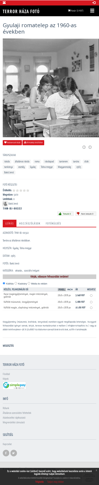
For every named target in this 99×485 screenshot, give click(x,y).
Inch (70, 289)
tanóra (76, 161)
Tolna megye (47, 167)
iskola (7, 161)
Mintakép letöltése (33, 142)
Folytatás (39, 482)
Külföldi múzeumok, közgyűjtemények (21, 302)
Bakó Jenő (9, 172)
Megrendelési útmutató (14, 422)
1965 (78, 167)
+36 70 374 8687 (27, 329)
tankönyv (8, 167)
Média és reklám (39, 283)
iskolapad (49, 161)
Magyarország (64, 167)
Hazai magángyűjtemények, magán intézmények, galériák (26, 295)
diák (86, 161)
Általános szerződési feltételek (17, 413)
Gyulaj (33, 167)
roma (37, 161)
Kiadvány (22, 283)
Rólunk (6, 408)
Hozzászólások (29, 223)
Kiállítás (10, 283)
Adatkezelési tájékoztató (14, 417)
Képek (6, 379)
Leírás (9, 223)
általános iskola (22, 161)
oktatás (18, 270)
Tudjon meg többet (55, 482)
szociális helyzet (31, 270)
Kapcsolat (7, 444)
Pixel (62, 289)
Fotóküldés (53, 223)
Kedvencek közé (12, 142)
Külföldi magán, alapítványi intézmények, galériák (26, 307)
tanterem (63, 161)
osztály (21, 167)
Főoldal (6, 374)
